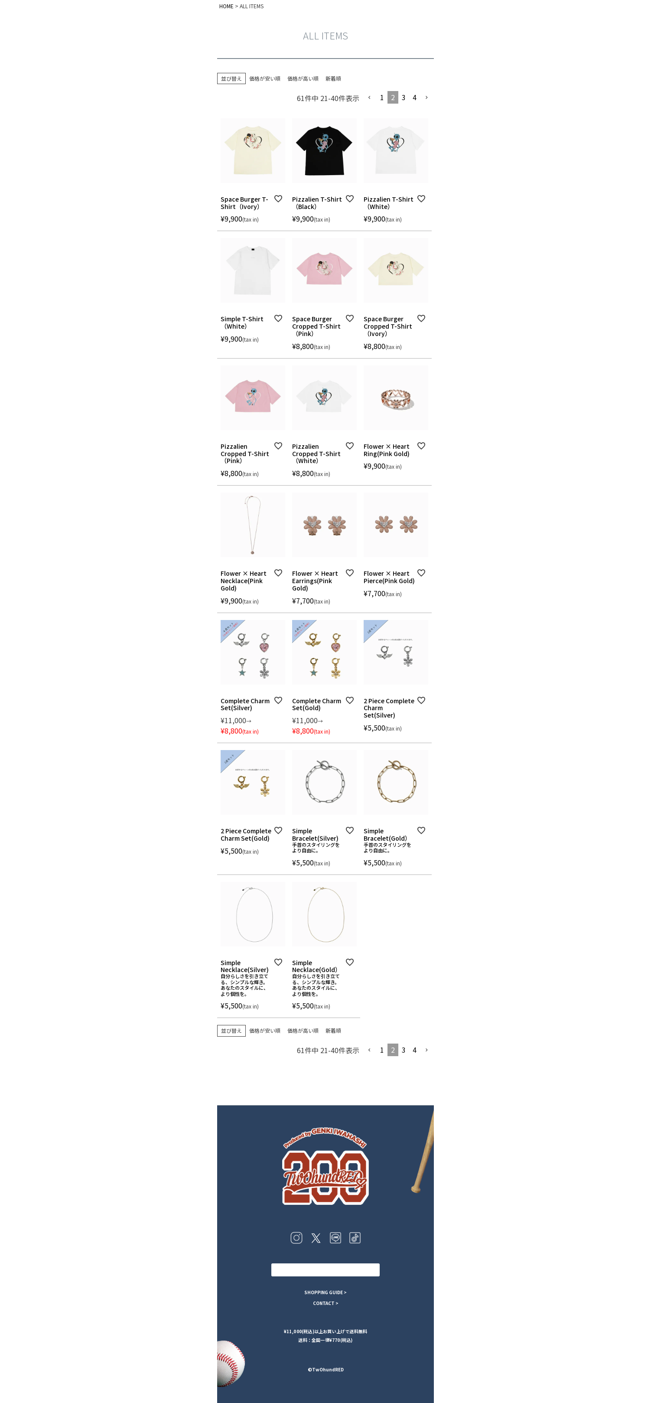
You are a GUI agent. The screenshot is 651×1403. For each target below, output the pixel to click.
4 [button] (415, 97)
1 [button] (382, 97)
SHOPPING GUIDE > (325, 1292)
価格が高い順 (303, 78)
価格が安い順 (264, 78)
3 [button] (404, 97)
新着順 (333, 78)
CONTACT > (326, 1303)
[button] (370, 97)
